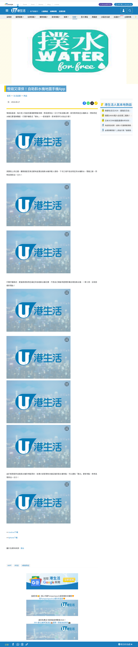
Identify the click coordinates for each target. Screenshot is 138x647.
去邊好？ (117, 17)
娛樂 (65, 17)
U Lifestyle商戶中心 (105, 4)
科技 (17, 565)
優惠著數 (19, 17)
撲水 (22, 548)
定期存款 (62, 11)
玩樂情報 (31, 17)
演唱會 (9, 17)
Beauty (41, 4)
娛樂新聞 (53, 11)
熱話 (25, 95)
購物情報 (43, 17)
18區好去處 (105, 17)
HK (18, 4)
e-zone (57, 4)
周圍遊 (94, 17)
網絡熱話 (26, 565)
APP (9, 565)
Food (32, 4)
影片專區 (84, 17)
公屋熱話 (44, 11)
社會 (74, 17)
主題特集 (127, 17)
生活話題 (17, 95)
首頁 (9, 95)
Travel (25, 4)
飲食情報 (55, 17)
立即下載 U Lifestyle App (124, 4)
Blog (48, 4)
